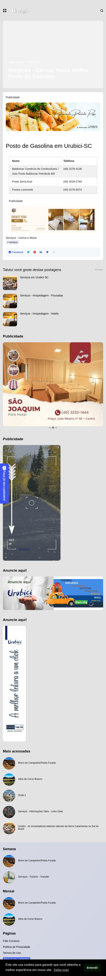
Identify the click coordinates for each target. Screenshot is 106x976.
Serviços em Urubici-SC (34, 277)
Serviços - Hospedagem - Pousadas (41, 295)
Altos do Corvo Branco (30, 779)
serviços (33, 62)
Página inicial (16, 62)
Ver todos (99, 270)
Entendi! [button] (92, 967)
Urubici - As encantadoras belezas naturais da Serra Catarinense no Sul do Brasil (58, 827)
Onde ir (22, 795)
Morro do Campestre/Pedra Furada (37, 762)
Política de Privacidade (16, 946)
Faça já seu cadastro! (4, 483)
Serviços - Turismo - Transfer (33, 876)
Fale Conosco (11, 940)
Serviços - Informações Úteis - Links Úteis (40, 811)
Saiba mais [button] (61, 970)
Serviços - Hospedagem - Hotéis (39, 313)
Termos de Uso (12, 952)
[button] (54, 252)
